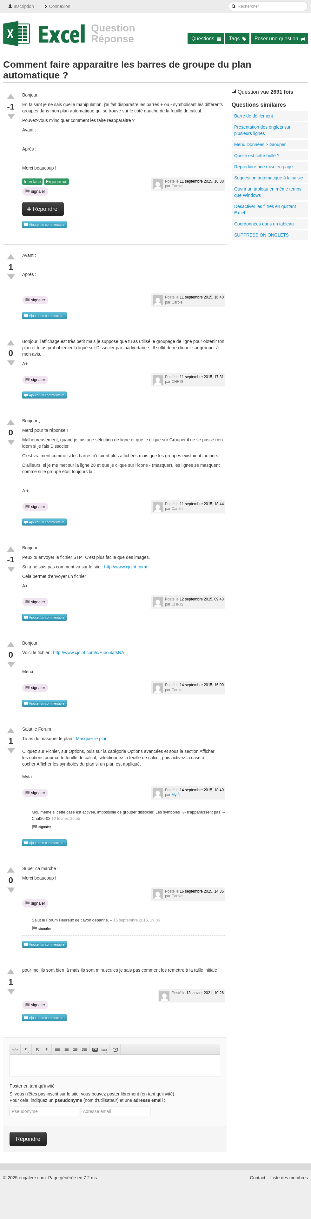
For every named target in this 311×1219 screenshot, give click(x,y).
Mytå (175, 795)
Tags (238, 38)
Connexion (56, 6)
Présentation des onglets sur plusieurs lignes (262, 130)
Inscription (21, 6)
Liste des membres (289, 1177)
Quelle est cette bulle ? (256, 155)
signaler (35, 191)
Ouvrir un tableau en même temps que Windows (267, 192)
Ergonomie (56, 181)
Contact (257, 1177)
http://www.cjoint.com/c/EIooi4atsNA (88, 652)
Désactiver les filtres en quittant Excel (265, 209)
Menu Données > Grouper (260, 144)
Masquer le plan (92, 738)
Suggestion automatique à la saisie (268, 177)
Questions (206, 38)
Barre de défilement (253, 115)
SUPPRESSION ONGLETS (261, 235)
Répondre (42, 209)
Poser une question (280, 38)
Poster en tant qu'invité (32, 1085)
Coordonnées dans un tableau (264, 223)
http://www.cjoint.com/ (125, 566)
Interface (32, 181)
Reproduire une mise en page (263, 166)
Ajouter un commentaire (44, 225)
